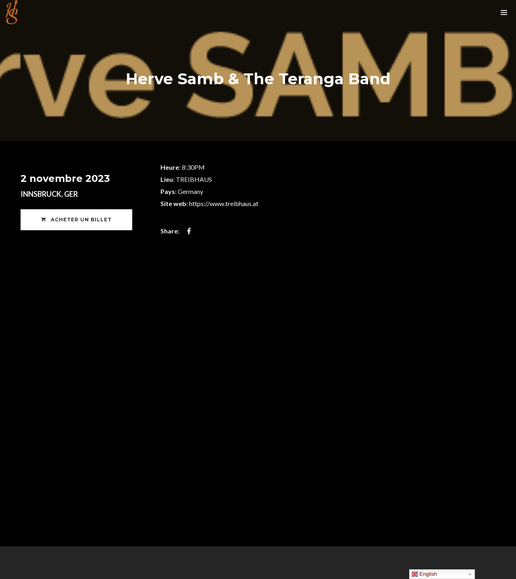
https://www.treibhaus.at (223, 203)
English (424, 574)
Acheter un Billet (76, 220)
